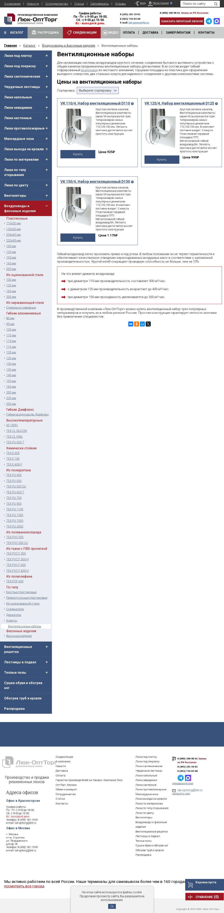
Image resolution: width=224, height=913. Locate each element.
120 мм (11, 352)
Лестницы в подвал (20, 662)
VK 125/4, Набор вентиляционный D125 (179, 103)
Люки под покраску (20, 66)
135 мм (11, 369)
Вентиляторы (15, 196)
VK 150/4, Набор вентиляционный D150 (95, 181)
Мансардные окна (19, 139)
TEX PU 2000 (14, 526)
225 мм (11, 398)
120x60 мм (13, 229)
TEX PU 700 (14, 498)
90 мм (10, 324)
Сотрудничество (56, 3)
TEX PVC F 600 (16, 565)
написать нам (181, 793)
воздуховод (89, 70)
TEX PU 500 (14, 481)
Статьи (79, 3)
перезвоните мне (182, 783)
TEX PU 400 (14, 475)
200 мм (11, 269)
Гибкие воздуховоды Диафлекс (27, 414)
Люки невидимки (18, 108)
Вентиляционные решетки (18, 649)
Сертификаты (99, 3)
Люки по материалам (21, 159)
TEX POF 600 (14, 581)
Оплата (60, 775)
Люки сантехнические (22, 76)
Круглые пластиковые (21, 592)
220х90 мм (13, 240)
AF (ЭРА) (12, 425)
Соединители (15, 609)
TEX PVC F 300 (16, 553)
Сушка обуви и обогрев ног (23, 685)
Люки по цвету (16, 185)
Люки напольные (18, 97)
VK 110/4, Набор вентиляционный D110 (95, 103)
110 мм (11, 335)
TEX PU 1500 (14, 520)
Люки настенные (18, 118)
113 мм (11, 341)
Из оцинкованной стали (22, 603)
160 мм (11, 263)
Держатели (13, 615)
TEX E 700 (13, 458)
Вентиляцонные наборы (24, 626)
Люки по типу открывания (15, 172)
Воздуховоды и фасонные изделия (20, 208)
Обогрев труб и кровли (23, 698)
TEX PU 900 (14, 503)
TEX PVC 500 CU (17, 543)
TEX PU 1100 (14, 509)
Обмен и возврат (66, 789)
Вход (143, 3)
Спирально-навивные (21, 307)
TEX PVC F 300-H (17, 559)
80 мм (10, 318)
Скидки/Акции (64, 756)
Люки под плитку (18, 56)
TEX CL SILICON (16, 431)
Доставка (62, 770)
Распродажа (14, 709)
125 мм (11, 252)
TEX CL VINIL (14, 436)
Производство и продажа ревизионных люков (27, 779)
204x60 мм (13, 234)
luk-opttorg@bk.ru (139, 22)
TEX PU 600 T (15, 442)
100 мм (11, 246)
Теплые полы (15, 673)
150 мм (11, 257)
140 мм (11, 375)
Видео (110, 32)
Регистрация (161, 3)
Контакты (62, 803)
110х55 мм (13, 223)
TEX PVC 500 (14, 537)
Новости (33, 3)
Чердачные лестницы (22, 87)
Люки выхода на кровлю (24, 149)
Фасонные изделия (19, 636)
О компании (12, 3)
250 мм (11, 404)
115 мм (11, 346)
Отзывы (120, 3)
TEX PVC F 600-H (17, 570)
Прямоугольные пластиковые (26, 597)
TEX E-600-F (14, 464)
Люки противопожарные (24, 128)
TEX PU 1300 (14, 515)
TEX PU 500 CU (16, 486)
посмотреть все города (24, 886)
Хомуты (11, 620)
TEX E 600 (13, 453)
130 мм (11, 363)
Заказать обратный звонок (182, 21)
